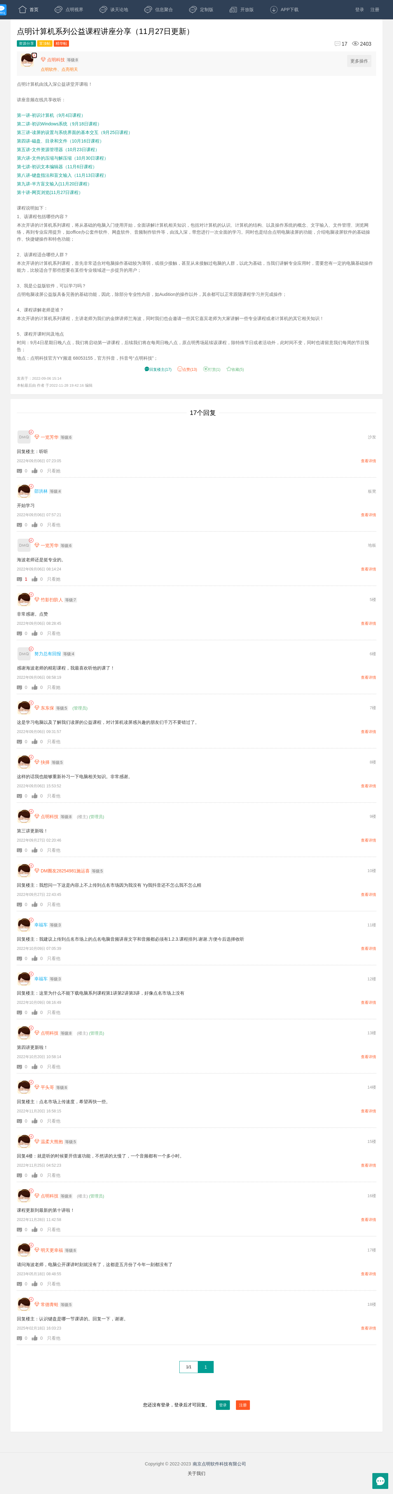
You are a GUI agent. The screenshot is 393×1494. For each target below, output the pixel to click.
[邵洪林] (24, 491)
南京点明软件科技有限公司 (219, 1463)
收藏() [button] (235, 369)
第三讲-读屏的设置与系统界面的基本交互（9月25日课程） (75, 132)
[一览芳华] (24, 437)
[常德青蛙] (24, 1304)
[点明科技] (24, 816)
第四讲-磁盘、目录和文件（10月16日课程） (60, 140)
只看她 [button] (53, 470)
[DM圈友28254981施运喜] (24, 871)
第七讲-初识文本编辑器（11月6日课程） (57, 166)
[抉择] (24, 762)
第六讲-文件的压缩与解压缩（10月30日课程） (62, 158)
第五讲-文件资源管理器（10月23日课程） (58, 149)
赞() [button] (187, 369)
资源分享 (26, 43)
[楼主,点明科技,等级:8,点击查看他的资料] (61, 59)
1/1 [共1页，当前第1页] (188, 1367)
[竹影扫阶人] (24, 599)
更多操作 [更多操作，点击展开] (360, 61)
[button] (24, 470)
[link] (31, 432)
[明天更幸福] (24, 1250)
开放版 (241, 9)
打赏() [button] (212, 369)
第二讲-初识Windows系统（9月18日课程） (59, 123)
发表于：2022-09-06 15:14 (39, 378)
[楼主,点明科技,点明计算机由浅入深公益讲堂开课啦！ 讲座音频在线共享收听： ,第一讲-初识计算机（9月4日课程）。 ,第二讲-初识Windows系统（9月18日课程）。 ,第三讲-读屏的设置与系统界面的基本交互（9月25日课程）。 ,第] (34, 55)
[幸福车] (24, 925)
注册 (374, 9)
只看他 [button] (53, 524)
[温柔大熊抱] (24, 1141)
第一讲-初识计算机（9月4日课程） (51, 115)
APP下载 (284, 9)
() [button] (157, 369)
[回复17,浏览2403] (350, 44)
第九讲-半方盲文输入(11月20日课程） (54, 183)
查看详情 (368, 461)
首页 (28, 9)
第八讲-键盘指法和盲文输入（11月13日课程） (62, 175)
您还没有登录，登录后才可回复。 (196, 1405)
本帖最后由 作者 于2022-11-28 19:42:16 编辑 (55, 385)
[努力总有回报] (24, 654)
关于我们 (196, 1473)
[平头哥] (24, 1087)
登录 (359, 9)
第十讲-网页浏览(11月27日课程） (50, 192)
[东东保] (24, 708)
